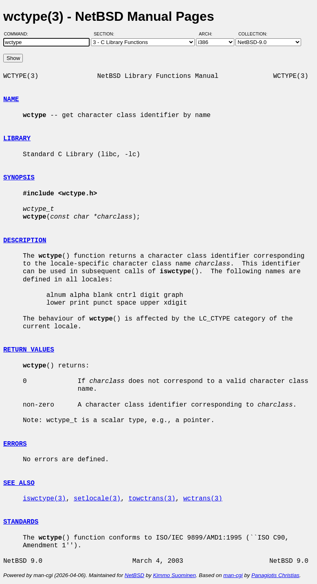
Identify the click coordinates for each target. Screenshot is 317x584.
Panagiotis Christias (275, 575)
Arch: (209, 33)
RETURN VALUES (28, 349)
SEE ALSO (19, 483)
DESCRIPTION (24, 240)
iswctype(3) (44, 498)
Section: (106, 33)
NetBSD (134, 575)
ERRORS (15, 444)
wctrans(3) (202, 498)
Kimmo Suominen (174, 575)
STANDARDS (20, 522)
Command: (18, 33)
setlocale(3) (97, 498)
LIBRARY (17, 138)
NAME (11, 99)
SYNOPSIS (19, 177)
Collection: (252, 33)
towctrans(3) (151, 498)
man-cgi (232, 575)
